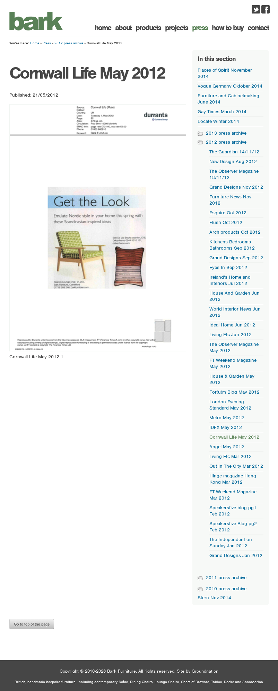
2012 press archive (68, 43)
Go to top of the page (32, 624)
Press (47, 43)
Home (34, 43)
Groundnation (205, 671)
